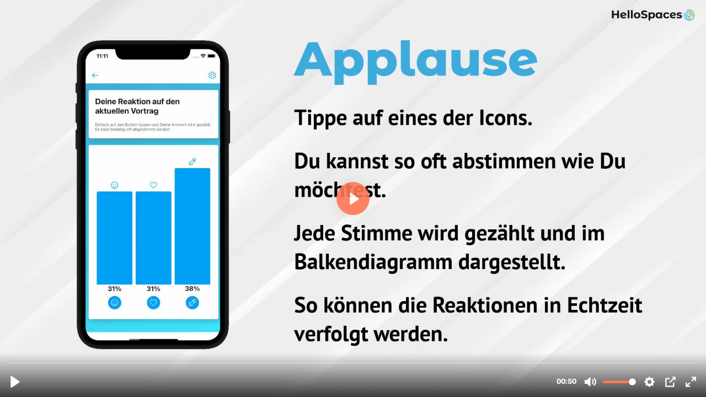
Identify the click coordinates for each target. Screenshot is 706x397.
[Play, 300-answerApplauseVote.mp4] (15, 381)
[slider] (354, 362)
